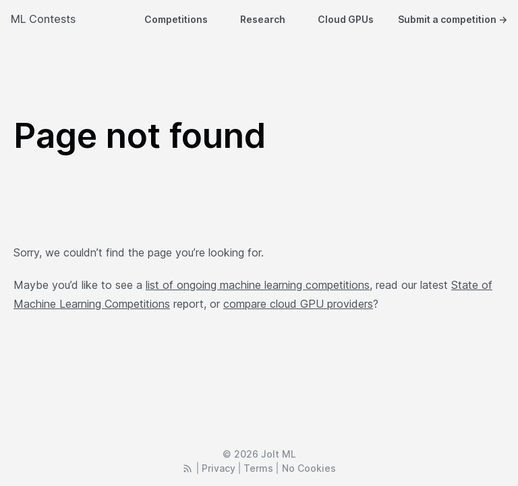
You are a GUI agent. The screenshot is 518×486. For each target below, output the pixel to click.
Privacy (218, 468)
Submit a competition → (452, 19)
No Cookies (309, 468)
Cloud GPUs (346, 19)
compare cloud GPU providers (298, 303)
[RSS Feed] (187, 468)
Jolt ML (278, 454)
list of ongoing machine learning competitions (258, 285)
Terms (258, 468)
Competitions (176, 19)
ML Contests (43, 19)
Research (262, 19)
